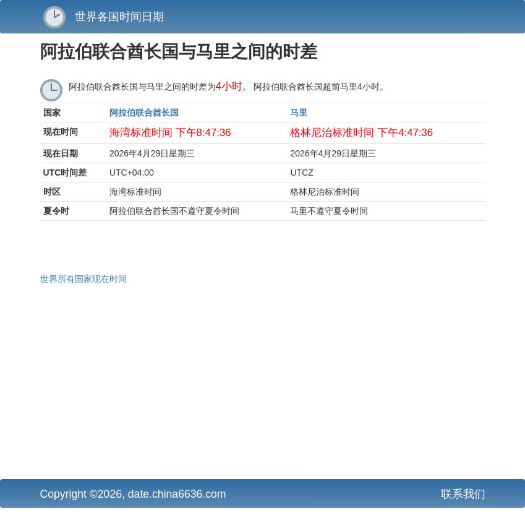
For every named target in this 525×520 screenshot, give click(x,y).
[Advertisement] (262, 380)
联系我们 (463, 494)
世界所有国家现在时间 (83, 279)
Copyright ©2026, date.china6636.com (133, 494)
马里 (298, 112)
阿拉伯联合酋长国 (144, 112)
